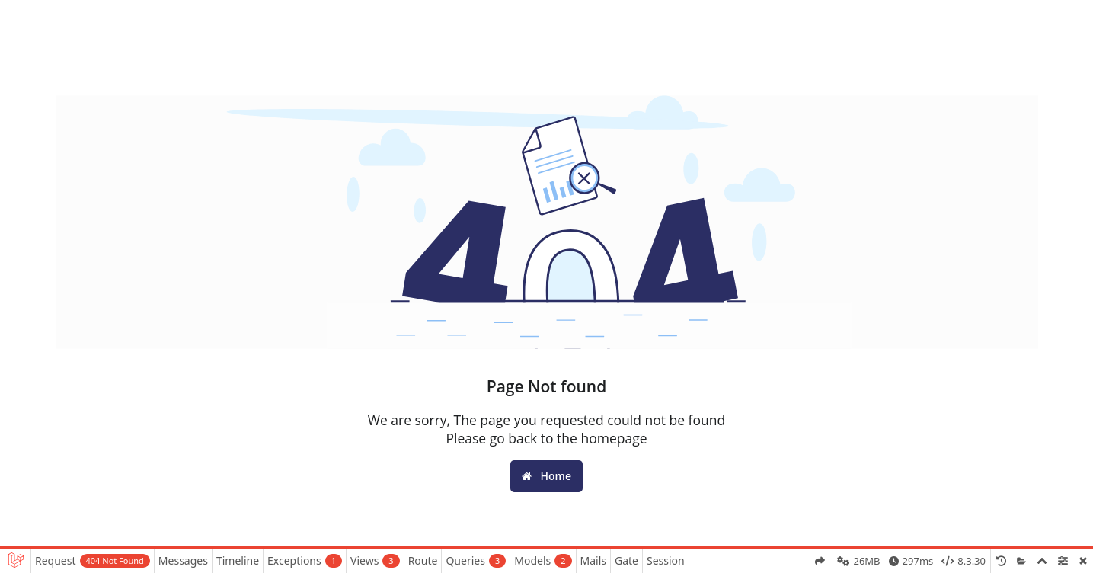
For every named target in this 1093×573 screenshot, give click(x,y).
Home (546, 476)
